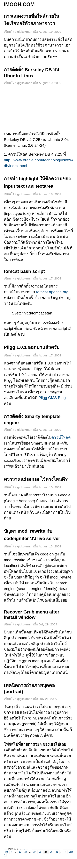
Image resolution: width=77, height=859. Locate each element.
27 (34, 852)
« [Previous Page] (11, 852)
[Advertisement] (38, 108)
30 (51, 852)
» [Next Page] (65, 852)
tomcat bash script (24, 271)
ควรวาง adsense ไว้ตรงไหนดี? (36, 479)
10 (20, 852)
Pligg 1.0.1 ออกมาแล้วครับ (32, 347)
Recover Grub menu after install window (31, 614)
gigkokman (24, 31)
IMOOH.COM (19, 4)
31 (57, 852)
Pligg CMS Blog (52, 398)
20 (25, 852)
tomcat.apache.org (52, 292)
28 (40, 852)
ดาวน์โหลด (61, 437)
